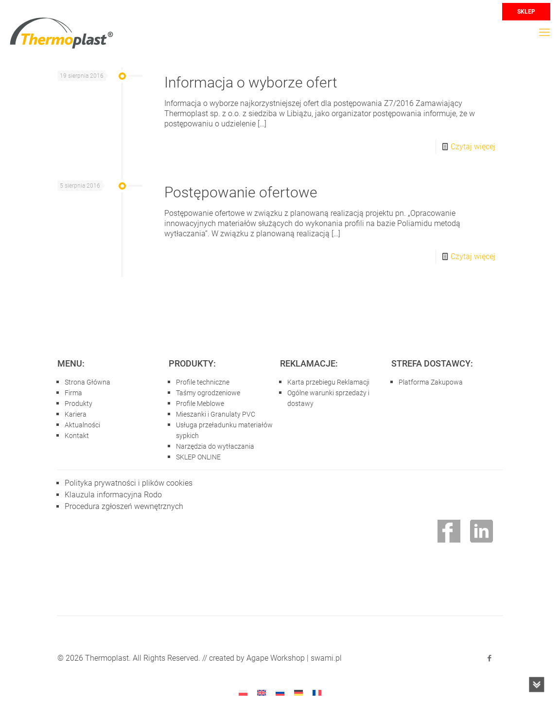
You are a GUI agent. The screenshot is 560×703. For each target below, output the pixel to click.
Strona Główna (87, 382)
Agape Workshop (275, 658)
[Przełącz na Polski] (243, 692)
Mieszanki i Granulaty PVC (215, 414)
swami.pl (326, 658)
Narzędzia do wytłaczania (215, 446)
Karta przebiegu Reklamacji (328, 382)
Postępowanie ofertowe (240, 192)
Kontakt (77, 435)
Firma (73, 393)
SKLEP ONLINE (198, 457)
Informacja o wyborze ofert (250, 82)
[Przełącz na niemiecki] (298, 692)
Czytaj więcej (473, 146)
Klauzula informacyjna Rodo (113, 494)
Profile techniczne (202, 382)
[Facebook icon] (489, 658)
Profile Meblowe (200, 403)
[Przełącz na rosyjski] (280, 692)
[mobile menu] (544, 32)
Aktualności (82, 425)
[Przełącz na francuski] (317, 692)
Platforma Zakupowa (431, 382)
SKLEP (526, 11)
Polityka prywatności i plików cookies (128, 483)
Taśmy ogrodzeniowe (208, 393)
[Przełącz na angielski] (261, 692)
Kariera (76, 414)
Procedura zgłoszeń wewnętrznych (124, 506)
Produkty (78, 403)
